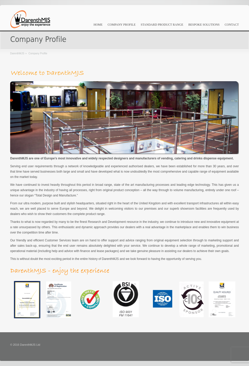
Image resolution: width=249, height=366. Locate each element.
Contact (232, 24)
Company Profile (122, 24)
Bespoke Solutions (204, 24)
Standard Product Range (162, 24)
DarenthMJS (17, 53)
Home (98, 24)
